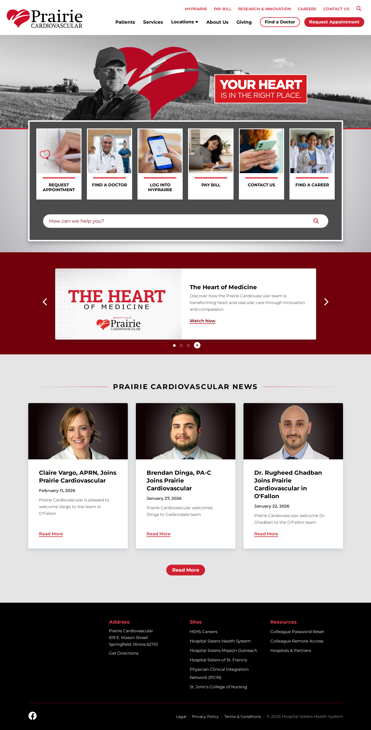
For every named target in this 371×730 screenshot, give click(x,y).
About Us (217, 22)
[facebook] (32, 716)
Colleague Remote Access (296, 641)
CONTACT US (336, 8)
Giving (244, 22)
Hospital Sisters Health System (220, 641)
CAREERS (307, 8)
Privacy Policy (205, 716)
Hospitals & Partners (290, 650)
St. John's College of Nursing (218, 686)
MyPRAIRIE (196, 8)
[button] (45, 302)
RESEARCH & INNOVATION (264, 8)
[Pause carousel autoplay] (197, 345)
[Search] (359, 8)
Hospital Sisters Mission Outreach (223, 650)
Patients (125, 22)
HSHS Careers (203, 631)
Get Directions (123, 653)
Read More (185, 570)
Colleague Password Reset (297, 631)
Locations (184, 22)
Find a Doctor (280, 22)
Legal (181, 716)
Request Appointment (334, 22)
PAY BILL (222, 8)
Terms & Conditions (242, 716)
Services (153, 22)
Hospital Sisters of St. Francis (218, 659)
